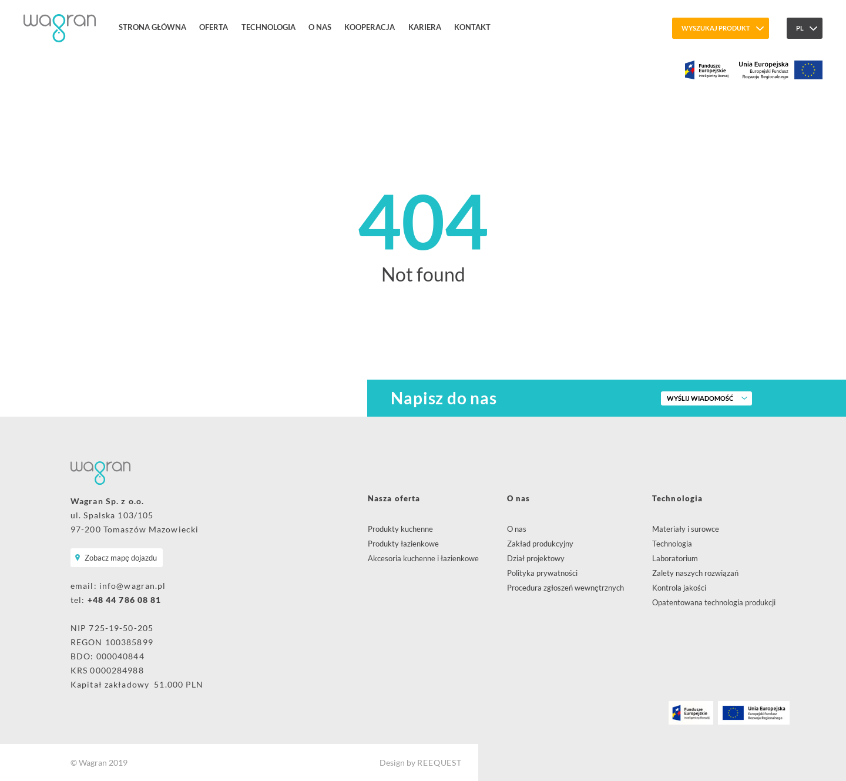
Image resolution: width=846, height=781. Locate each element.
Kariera (424, 27)
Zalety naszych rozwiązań (695, 573)
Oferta (213, 27)
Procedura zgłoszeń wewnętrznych (565, 587)
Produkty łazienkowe (403, 543)
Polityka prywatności (542, 573)
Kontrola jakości (679, 587)
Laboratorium (675, 558)
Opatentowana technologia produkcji (714, 602)
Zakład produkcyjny (540, 543)
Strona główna (152, 27)
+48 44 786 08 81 (125, 600)
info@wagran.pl (132, 586)
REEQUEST (439, 762)
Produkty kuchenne (400, 529)
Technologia (268, 27)
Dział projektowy (536, 558)
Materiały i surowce (685, 529)
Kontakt (472, 27)
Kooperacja (369, 27)
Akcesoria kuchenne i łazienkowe (423, 558)
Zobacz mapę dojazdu (121, 557)
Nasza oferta (394, 498)
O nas (319, 27)
